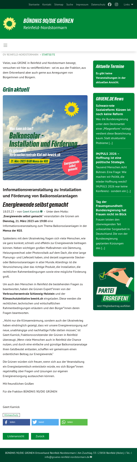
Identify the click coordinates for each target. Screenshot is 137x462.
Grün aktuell (16, 89)
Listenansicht (15, 436)
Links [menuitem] (127, 4)
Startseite (34, 4)
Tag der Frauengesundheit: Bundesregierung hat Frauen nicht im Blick (111, 208)
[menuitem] (34, 4)
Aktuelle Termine (110, 66)
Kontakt (46, 4)
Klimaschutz (11, 415)
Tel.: (128, 453)
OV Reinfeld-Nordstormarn (21, 54)
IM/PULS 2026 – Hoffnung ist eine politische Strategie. (110, 157)
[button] (16, 422)
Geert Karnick (31, 211)
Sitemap (58, 4)
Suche (69, 4)
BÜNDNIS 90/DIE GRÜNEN (49, 21)
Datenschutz (98, 4)
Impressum (82, 4)
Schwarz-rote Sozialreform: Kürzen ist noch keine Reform (113, 109)
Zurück (40, 436)
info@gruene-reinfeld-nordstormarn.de (67, 457)
